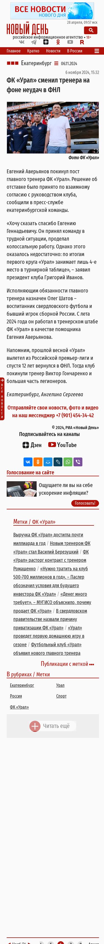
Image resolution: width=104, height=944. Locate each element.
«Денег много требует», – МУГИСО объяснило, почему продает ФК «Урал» (52, 602)
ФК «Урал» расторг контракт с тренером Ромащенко (51, 560)
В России (74, 51)
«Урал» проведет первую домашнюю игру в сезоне (48, 636)
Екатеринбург (36, 63)
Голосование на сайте (30, 472)
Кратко (33, 51)
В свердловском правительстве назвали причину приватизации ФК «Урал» (50, 619)
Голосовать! (85, 503)
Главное (14, 51)
